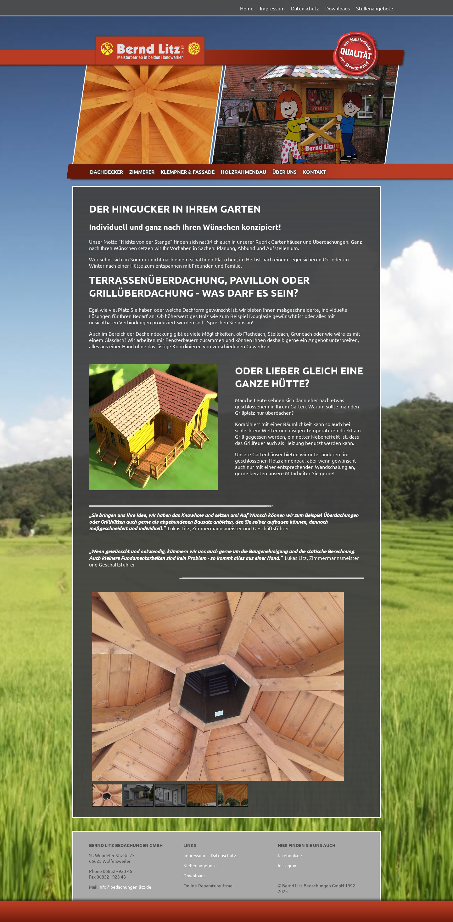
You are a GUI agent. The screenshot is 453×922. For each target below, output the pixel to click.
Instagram (288, 865)
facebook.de (290, 855)
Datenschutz (305, 8)
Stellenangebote (374, 8)
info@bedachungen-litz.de (124, 887)
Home (247, 8)
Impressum (272, 8)
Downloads (337, 8)
